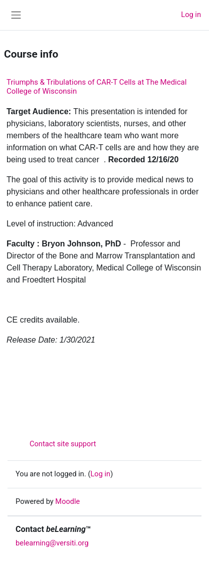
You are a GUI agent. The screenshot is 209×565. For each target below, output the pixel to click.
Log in (191, 14)
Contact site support (56, 443)
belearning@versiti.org (52, 542)
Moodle (67, 501)
